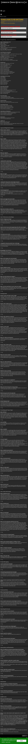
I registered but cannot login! (4, 45)
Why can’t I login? (3, 46)
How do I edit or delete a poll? (5, 67)
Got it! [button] (21, 740)
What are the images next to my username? (7, 57)
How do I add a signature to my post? (6, 65)
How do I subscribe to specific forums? (6, 113)
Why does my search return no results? (6, 106)
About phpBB (18, 701)
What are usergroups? (3, 89)
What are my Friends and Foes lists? (5, 101)
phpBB (20, 254)
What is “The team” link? (4, 93)
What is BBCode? (2, 77)
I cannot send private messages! (5, 96)
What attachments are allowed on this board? (7, 117)
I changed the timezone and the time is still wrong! (8, 55)
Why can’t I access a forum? (4, 68)
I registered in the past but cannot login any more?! (8, 47)
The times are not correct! (4, 54)
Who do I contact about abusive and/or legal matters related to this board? (11, 123)
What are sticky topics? (3, 82)
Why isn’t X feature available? (4, 122)
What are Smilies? (3, 78)
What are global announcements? (5, 80)
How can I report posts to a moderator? (6, 71)
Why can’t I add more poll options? (5, 66)
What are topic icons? (3, 84)
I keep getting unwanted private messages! (7, 97)
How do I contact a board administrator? (6, 124)
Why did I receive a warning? (4, 70)
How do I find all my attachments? (5, 118)
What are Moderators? (3, 88)
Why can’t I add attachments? (4, 69)
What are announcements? (4, 81)
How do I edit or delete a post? (5, 64)
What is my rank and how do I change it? (6, 59)
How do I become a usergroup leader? (6, 90)
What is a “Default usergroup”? (5, 92)
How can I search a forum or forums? (6, 105)
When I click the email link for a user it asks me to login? (9, 60)
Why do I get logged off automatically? (6, 49)
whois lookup (15, 716)
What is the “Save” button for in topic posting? (7, 72)
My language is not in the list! (4, 56)
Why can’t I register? (3, 44)
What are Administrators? (4, 87)
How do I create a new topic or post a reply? (7, 63)
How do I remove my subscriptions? (6, 114)
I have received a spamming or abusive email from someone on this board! (12, 98)
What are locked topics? (4, 83)
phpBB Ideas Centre (18, 707)
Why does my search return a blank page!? (7, 107)
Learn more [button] (7, 742)
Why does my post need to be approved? (6, 73)
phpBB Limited (2, 700)
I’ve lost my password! (3, 48)
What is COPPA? (2, 43)
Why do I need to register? (4, 42)
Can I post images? (3, 79)
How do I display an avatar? (4, 58)
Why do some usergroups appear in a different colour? (8, 91)
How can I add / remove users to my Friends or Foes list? (9, 102)
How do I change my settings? (5, 53)
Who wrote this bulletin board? (5, 121)
